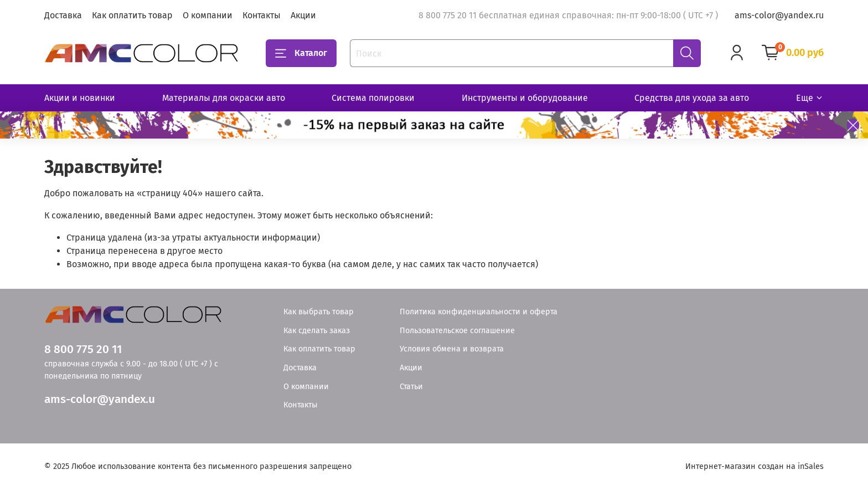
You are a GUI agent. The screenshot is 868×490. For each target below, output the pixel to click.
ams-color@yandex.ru (779, 15)
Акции (303, 15)
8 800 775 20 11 (83, 349)
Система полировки (373, 98)
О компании (207, 15)
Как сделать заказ (316, 330)
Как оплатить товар (132, 15)
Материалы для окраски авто (223, 98)
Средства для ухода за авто (691, 98)
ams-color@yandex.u (99, 399)
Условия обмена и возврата (452, 349)
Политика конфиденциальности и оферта (478, 312)
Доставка (63, 15)
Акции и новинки (79, 98)
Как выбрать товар (318, 312)
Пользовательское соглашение (457, 330)
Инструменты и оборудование (525, 98)
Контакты (261, 15)
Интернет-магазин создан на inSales (754, 466)
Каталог (301, 53)
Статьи (411, 386)
